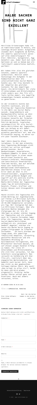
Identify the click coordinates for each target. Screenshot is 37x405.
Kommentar (5, 318)
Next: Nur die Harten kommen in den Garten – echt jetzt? (28, 296)
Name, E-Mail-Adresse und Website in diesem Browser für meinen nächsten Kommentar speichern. (16, 365)
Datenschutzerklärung (14, 390)
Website (3, 353)
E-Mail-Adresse (7, 346)
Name (3, 339)
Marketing (22, 289)
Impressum (27, 390)
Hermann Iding (8, 284)
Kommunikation (13, 289)
